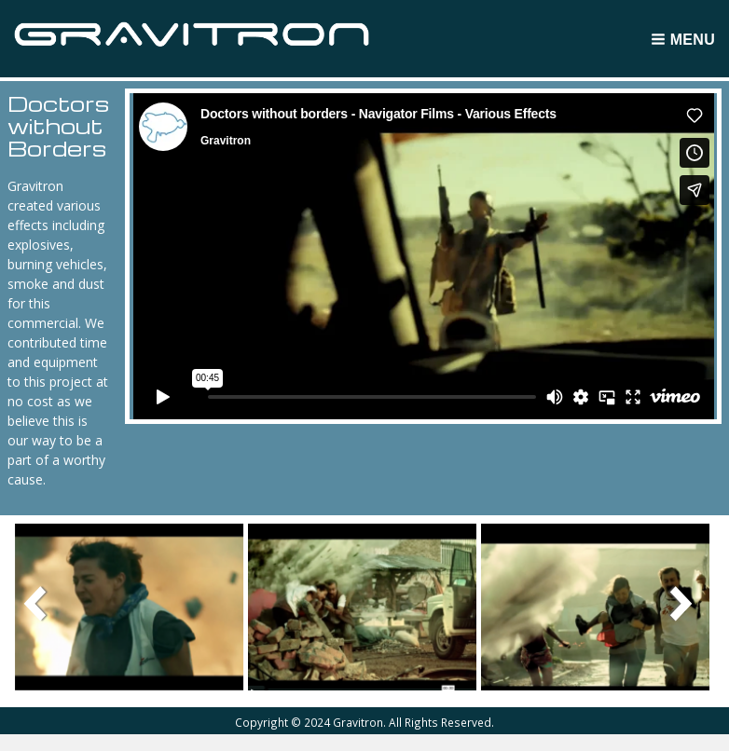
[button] (129, 606)
